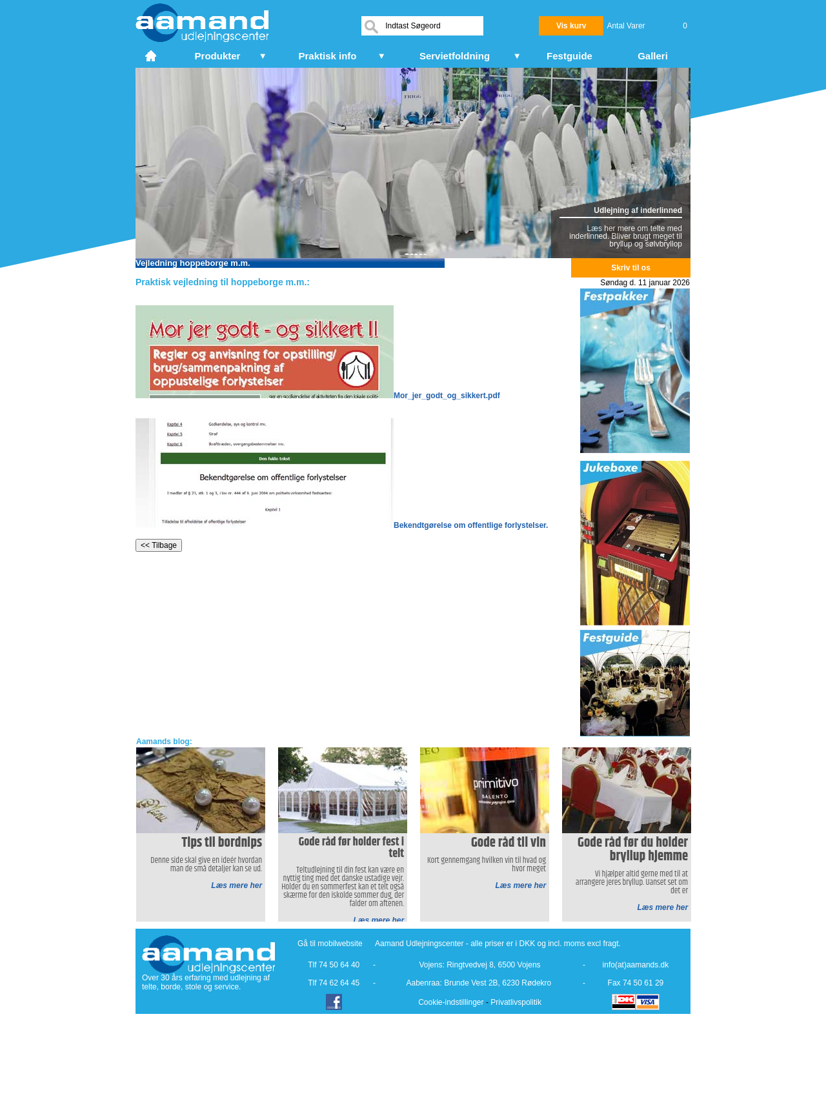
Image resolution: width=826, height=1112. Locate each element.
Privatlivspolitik (515, 1002)
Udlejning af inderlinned (638, 210)
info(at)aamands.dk (636, 964)
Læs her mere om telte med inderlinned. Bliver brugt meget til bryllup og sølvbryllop (625, 236)
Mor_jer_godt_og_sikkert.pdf (318, 395)
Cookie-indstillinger (450, 1002)
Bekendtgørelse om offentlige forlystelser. (342, 525)
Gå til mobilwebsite (330, 943)
